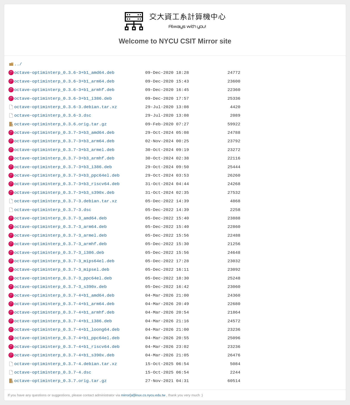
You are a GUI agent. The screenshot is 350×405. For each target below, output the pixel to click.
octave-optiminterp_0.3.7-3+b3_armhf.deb (64, 158)
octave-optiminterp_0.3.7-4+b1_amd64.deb (64, 295)
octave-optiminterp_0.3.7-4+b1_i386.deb (63, 321)
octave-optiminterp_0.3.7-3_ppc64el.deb (63, 278)
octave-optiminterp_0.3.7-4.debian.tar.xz (65, 364)
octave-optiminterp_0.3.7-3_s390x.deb (60, 287)
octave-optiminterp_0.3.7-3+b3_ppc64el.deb (66, 175)
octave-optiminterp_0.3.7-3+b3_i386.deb (63, 167)
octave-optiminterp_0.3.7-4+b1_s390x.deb (64, 355)
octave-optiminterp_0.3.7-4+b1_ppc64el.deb (66, 338)
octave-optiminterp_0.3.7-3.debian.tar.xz (65, 201)
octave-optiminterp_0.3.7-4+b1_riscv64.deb (66, 347)
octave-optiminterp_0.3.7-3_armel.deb (60, 235)
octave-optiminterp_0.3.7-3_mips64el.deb (64, 261)
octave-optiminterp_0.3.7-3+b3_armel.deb (64, 150)
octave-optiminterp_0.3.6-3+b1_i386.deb (63, 98)
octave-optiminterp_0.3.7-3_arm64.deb (60, 227)
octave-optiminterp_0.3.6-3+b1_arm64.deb (64, 81)
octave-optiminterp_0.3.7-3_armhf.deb (60, 244)
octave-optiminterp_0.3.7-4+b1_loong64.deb (66, 329)
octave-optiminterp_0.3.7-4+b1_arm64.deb (64, 304)
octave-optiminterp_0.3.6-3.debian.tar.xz (65, 107)
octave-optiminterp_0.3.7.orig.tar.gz (60, 381)
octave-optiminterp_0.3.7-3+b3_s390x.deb (64, 193)
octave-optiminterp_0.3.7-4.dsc (52, 372)
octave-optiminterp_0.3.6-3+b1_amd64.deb (64, 73)
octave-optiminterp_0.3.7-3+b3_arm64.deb (64, 141)
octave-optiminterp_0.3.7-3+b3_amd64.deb (64, 133)
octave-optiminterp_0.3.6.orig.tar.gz (60, 124)
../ (18, 64)
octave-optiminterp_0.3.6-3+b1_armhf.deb (64, 90)
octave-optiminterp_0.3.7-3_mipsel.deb (61, 270)
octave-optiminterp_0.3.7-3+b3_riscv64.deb (66, 184)
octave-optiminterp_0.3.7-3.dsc (52, 210)
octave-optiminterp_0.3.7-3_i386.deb (59, 253)
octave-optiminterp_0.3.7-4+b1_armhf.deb (64, 312)
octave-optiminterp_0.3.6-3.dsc (52, 115)
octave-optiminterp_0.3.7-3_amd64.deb (60, 218)
